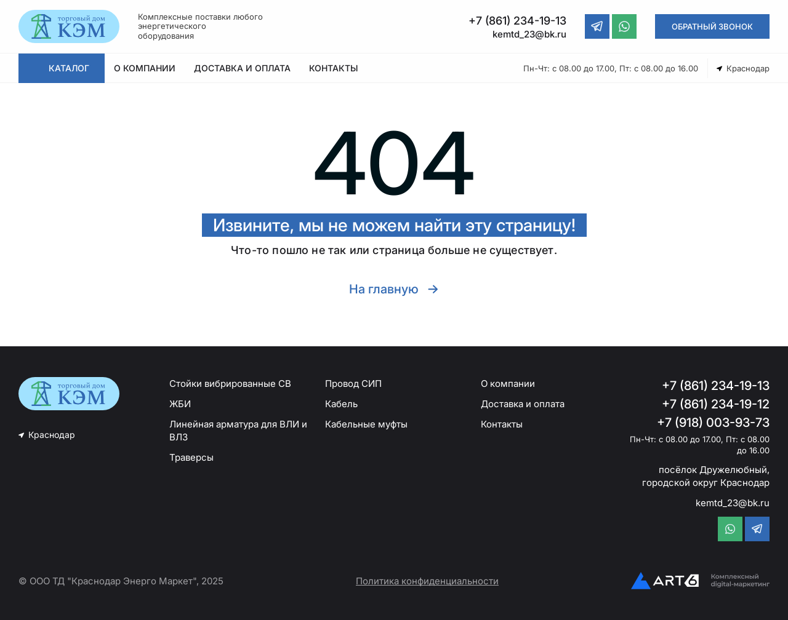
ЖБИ (180, 404)
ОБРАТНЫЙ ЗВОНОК (712, 26)
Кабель (341, 404)
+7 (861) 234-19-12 (716, 404)
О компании (508, 383)
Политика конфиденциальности (427, 581)
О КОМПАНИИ (144, 68)
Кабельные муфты (366, 424)
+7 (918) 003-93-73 (713, 422)
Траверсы (191, 457)
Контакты (502, 424)
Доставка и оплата (523, 404)
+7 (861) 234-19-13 (716, 385)
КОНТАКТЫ (333, 68)
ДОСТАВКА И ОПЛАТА (242, 68)
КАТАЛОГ (69, 68)
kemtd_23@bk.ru (733, 503)
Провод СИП (353, 383)
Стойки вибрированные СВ (230, 383)
